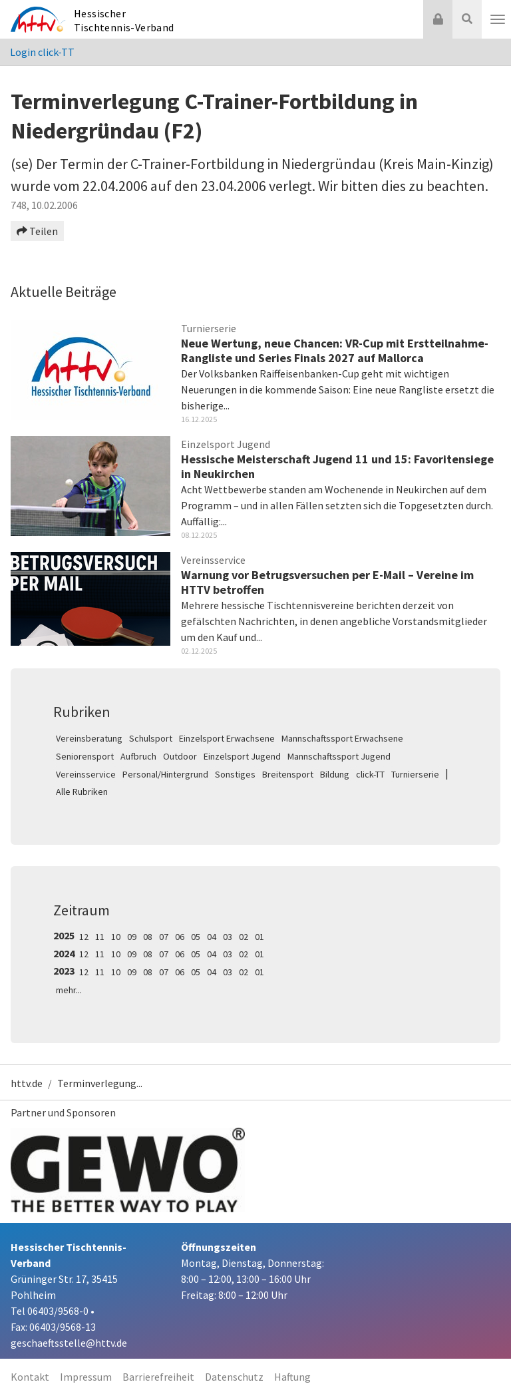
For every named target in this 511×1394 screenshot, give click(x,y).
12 (83, 937)
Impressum (86, 1376)
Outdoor (180, 756)
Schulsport (150, 738)
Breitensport (287, 774)
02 (243, 937)
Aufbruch (138, 756)
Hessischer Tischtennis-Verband (124, 20)
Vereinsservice (86, 774)
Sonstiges (235, 774)
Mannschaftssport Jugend (339, 756)
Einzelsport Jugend (242, 756)
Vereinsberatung (89, 738)
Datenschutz (234, 1376)
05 (195, 937)
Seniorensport (85, 756)
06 (179, 937)
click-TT (370, 774)
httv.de (27, 1083)
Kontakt (30, 1376)
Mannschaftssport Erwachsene (342, 738)
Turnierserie (415, 774)
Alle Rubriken (82, 792)
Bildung (334, 774)
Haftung (292, 1376)
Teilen (37, 231)
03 (227, 937)
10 (115, 937)
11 (99, 937)
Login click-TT (42, 52)
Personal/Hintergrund (165, 774)
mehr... (69, 990)
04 (211, 937)
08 (147, 937)
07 (163, 937)
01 (259, 937)
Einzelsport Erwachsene (227, 738)
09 (131, 937)
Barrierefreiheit (158, 1376)
